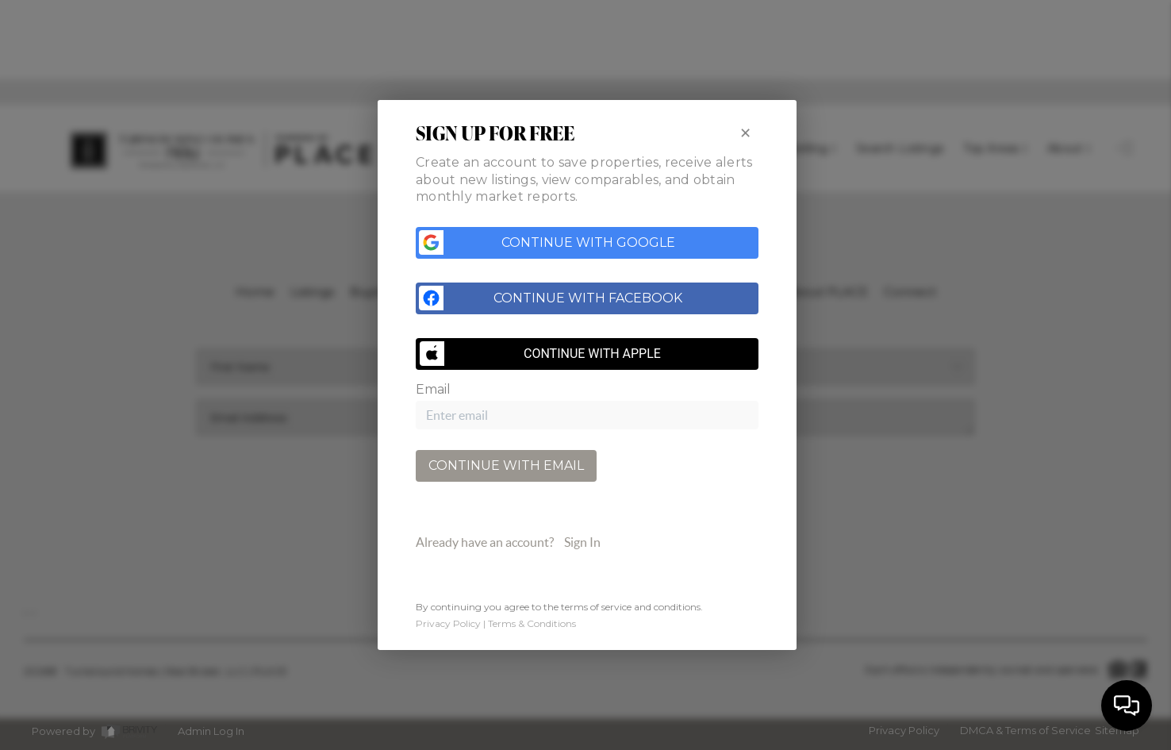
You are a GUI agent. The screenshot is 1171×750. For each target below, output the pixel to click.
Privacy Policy (448, 624)
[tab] (587, 544)
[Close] (745, 132)
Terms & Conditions (532, 624)
